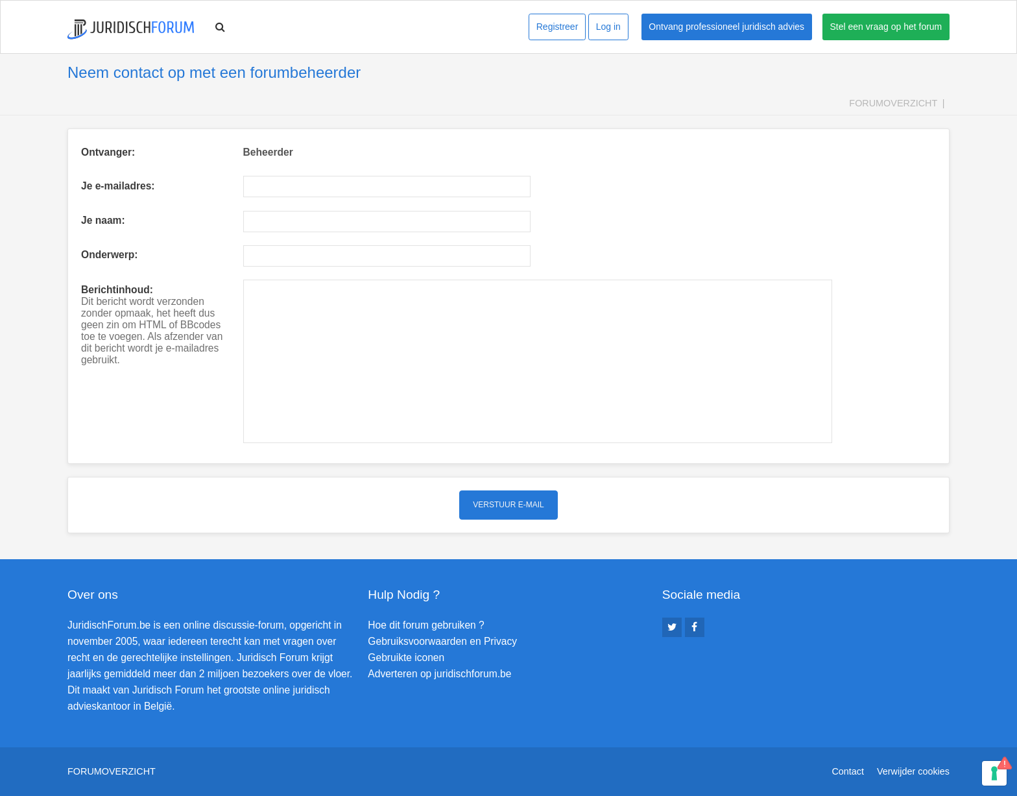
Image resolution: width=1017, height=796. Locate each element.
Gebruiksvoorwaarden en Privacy (442, 641)
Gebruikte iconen (406, 657)
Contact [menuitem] (848, 771)
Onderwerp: (109, 254)
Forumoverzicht (893, 103)
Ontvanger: (108, 152)
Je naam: (103, 220)
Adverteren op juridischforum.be (439, 673)
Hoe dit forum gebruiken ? (426, 625)
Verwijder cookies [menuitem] (913, 771)
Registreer (557, 26)
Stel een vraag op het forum (886, 26)
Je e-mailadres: (118, 185)
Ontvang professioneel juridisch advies (726, 26)
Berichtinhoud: (117, 289)
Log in (608, 26)
